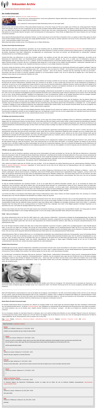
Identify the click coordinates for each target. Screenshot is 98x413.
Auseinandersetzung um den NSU (72, 48)
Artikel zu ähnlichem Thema (12, 378)
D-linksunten (70, 319)
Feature (7, 319)
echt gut (6, 360)
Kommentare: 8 (33, 16)
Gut (5, 389)
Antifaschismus (18, 319)
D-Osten (76, 319)
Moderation (16, 9)
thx (5, 350)
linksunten (22, 9)
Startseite (7, 9)
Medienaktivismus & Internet (41, 319)
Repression (51, 319)
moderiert (22, 323)
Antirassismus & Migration (29, 319)
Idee (12, 9)
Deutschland (64, 319)
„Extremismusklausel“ (33, 306)
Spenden (28, 9)
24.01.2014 (23, 16)
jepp (5, 398)
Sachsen (84, 319)
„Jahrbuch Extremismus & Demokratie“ (17, 165)
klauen (7, 369)
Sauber (6, 327)
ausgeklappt (16, 323)
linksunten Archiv (23, 4)
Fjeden (7, 336)
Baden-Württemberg (6, 320)
